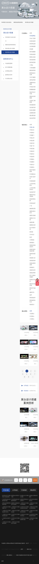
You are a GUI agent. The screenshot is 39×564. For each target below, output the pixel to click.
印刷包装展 (32, 54)
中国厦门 (32, 135)
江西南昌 (32, 239)
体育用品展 (32, 43)
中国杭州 (32, 151)
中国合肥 (32, 140)
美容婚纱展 (32, 104)
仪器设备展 (32, 41)
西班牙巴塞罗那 (32, 284)
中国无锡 (32, 148)
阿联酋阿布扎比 (32, 301)
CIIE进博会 (32, 35)
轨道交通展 (32, 110)
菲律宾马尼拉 (32, 280)
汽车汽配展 (32, 77)
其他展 (31, 49)
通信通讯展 (32, 115)
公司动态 (15, 490)
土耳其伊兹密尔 (32, 184)
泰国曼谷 (32, 242)
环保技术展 (32, 86)
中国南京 (32, 132)
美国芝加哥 (32, 270)
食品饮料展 (32, 118)
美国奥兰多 (32, 257)
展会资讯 (33, 490)
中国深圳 (32, 156)
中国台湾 (32, 138)
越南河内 (32, 292)
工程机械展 (32, 67)
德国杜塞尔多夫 (32, 212)
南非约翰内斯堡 (32, 170)
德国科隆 (32, 222)
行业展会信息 (8, 78)
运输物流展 (32, 112)
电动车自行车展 (32, 93)
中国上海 (32, 127)
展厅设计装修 (10, 549)
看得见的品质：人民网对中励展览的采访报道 (33, 385)
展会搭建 (14, 555)
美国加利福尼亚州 (32, 246)
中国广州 (32, 146)
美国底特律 (32, 260)
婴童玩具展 (32, 57)
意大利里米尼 (32, 228)
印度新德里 (32, 181)
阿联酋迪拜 (32, 297)
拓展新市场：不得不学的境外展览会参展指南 (33, 390)
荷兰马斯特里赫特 (32, 276)
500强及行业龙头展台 (6, 22)
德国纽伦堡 (32, 225)
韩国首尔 (32, 304)
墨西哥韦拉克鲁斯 (32, 195)
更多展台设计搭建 (10, 52)
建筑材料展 (32, 70)
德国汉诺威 (32, 215)
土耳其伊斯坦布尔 (32, 188)
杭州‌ (31, 237)
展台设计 (25, 549)
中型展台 (32, 316)
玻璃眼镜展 (32, 89)
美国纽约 (32, 267)
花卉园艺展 (32, 107)
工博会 (31, 65)
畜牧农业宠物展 (32, 97)
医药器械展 (32, 51)
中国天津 (32, 143)
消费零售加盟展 (32, 83)
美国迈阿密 (32, 272)
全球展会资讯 (8, 71)
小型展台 (32, 319)
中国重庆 (32, 162)
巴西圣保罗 (32, 203)
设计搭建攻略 (8, 67)
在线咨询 (7, 473)
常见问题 (6, 490)
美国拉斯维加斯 (32, 264)
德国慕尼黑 (32, 208)
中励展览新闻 (8, 63)
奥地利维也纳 (32, 199)
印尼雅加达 (32, 174)
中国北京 (32, 130)
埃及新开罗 (32, 192)
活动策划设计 (16, 549)
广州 (31, 206)
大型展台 (32, 313)
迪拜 (31, 295)
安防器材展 (32, 59)
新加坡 (31, 232)
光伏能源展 (32, 46)
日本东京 (32, 234)
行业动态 (24, 490)
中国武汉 (32, 154)
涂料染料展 (32, 80)
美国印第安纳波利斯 (32, 250)
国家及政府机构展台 (18, 22)
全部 (31, 33)
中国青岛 (32, 167)
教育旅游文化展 (32, 73)
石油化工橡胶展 (32, 101)
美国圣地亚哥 (32, 254)
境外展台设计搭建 (29, 22)
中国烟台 (32, 159)
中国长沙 (32, 164)
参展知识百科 (8, 74)
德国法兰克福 (32, 218)
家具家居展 (32, 62)
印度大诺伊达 (32, 177)
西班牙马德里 (32, 288)
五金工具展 (32, 38)
